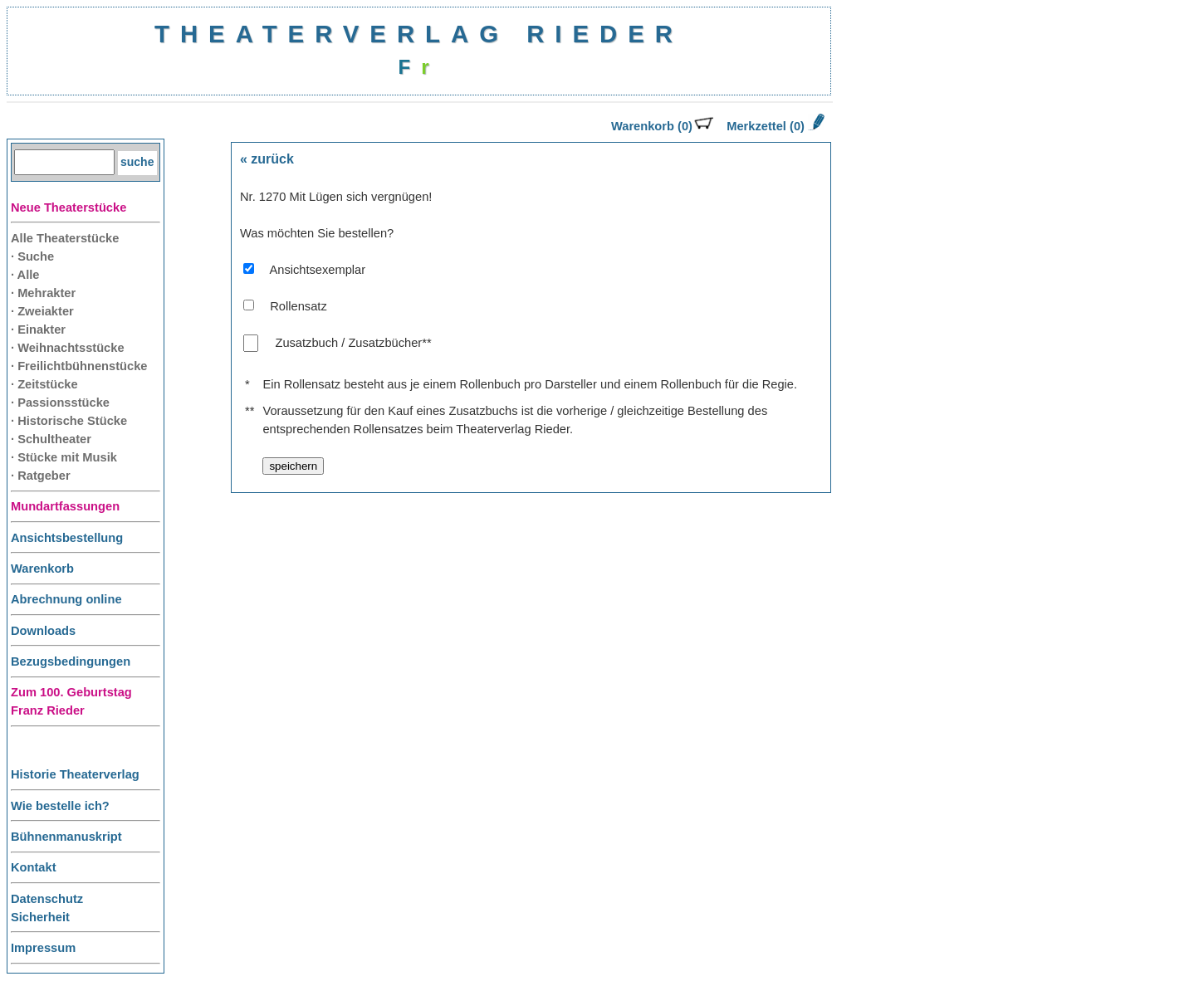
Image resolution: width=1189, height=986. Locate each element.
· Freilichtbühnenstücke (79, 366)
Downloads (43, 630)
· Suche (32, 256)
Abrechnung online (66, 599)
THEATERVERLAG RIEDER (418, 33)
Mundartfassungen (65, 506)
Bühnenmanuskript (66, 836)
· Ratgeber (41, 475)
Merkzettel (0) (773, 126)
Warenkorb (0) (662, 126)
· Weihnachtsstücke (68, 347)
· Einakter (38, 329)
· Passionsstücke (60, 402)
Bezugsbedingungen (70, 661)
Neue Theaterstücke (68, 207)
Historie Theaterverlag (75, 774)
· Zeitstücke (44, 384)
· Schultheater (51, 439)
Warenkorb (42, 568)
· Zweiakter (42, 311)
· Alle (25, 274)
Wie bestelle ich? (60, 806)
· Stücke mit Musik (64, 457)
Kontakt (33, 867)
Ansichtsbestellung (67, 537)
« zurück (267, 159)
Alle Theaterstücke (65, 238)
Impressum (43, 947)
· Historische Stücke (69, 420)
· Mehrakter (43, 293)
